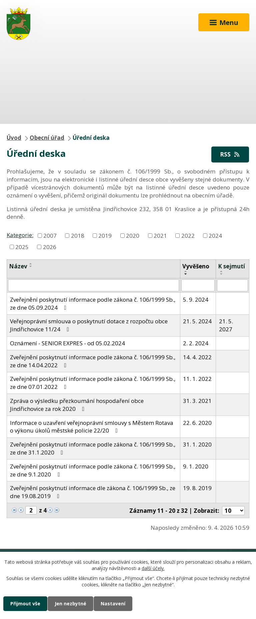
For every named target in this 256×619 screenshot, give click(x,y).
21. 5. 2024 (197, 321)
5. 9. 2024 (195, 299)
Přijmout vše (25, 603)
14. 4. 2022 (197, 357)
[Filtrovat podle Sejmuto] (232, 285)
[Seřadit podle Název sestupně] (31, 266)
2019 (105, 235)
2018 (77, 235)
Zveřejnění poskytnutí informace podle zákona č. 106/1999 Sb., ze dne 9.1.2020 (92, 470)
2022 (188, 235)
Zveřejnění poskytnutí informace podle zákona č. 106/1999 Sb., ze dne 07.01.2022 (92, 383)
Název (18, 266)
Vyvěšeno (195, 266)
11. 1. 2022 (197, 379)
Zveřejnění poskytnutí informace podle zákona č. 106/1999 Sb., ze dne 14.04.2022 (92, 361)
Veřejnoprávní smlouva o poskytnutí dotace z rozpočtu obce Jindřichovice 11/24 (89, 325)
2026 (49, 246)
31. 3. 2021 (197, 401)
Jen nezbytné (70, 603)
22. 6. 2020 (197, 423)
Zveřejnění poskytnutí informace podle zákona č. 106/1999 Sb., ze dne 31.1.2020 (92, 448)
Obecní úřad (47, 138)
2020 (132, 235)
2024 (215, 235)
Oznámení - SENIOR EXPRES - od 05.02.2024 (67, 343)
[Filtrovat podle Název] (93, 285)
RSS (230, 154)
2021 (160, 235)
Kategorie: (20, 235)
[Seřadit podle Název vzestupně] (31, 263)
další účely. (153, 568)
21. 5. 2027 (226, 325)
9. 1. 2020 (195, 466)
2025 (22, 246)
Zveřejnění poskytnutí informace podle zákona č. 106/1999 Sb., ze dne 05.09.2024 (92, 303)
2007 (50, 235)
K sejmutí (231, 266)
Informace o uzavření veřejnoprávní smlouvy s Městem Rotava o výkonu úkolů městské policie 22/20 (91, 427)
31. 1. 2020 (197, 444)
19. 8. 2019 (197, 488)
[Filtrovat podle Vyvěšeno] (198, 285)
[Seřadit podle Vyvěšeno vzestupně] (186, 271)
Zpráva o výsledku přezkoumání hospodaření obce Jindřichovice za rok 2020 (77, 405)
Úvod (14, 138)
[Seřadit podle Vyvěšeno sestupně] (186, 274)
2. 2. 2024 (195, 343)
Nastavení (113, 603)
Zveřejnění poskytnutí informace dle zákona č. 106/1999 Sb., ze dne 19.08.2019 (92, 492)
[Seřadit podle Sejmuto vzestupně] (221, 271)
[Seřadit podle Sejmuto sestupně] (221, 274)
